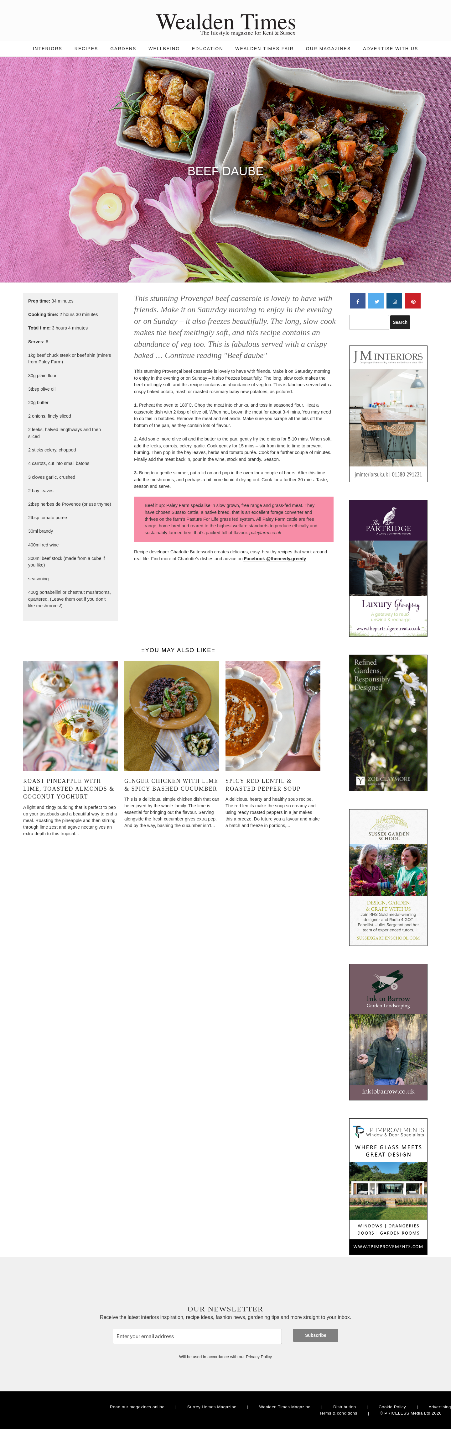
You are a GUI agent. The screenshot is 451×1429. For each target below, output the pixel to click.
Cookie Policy (392, 1407)
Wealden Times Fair (264, 48)
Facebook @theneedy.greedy (274, 558)
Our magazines (328, 48)
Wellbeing (164, 48)
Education (207, 48)
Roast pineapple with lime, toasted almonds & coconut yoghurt (68, 789)
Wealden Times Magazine (284, 1407)
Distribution (344, 1407)
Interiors (47, 48)
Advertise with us (390, 48)
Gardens (123, 48)
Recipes (86, 48)
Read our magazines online (137, 1407)
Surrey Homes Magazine (211, 1407)
